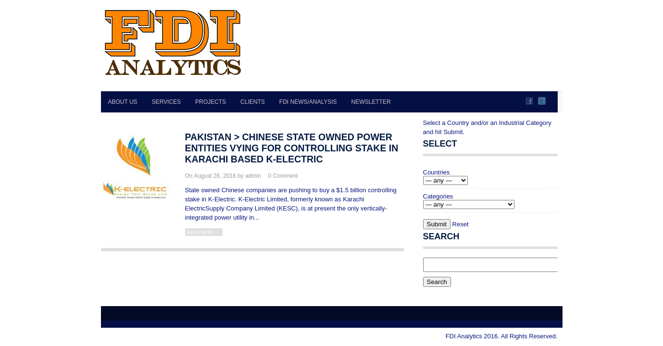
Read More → (203, 232)
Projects (210, 102)
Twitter (542, 101)
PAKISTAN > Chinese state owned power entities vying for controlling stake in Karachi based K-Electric (292, 148)
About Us (123, 102)
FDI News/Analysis (308, 102)
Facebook (529, 101)
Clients (252, 102)
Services (166, 102)
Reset (460, 224)
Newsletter (371, 102)
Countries (436, 172)
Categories (438, 196)
